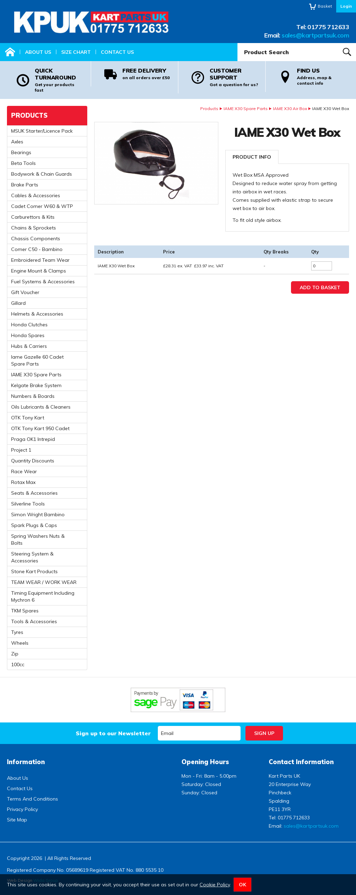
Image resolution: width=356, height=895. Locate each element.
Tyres (17, 632)
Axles (17, 142)
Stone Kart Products (34, 571)
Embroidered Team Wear (40, 260)
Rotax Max (23, 482)
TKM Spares (25, 611)
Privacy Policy (22, 809)
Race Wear (24, 471)
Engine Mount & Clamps (38, 271)
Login (346, 6)
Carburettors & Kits (33, 217)
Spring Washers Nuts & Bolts (38, 539)
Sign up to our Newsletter (113, 733)
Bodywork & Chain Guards (41, 174)
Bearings (21, 152)
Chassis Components (35, 238)
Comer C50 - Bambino (37, 249)
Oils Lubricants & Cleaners (41, 407)
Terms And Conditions (32, 799)
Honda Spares (27, 335)
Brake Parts (24, 185)
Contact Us (117, 52)
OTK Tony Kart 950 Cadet (40, 428)
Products (209, 108)
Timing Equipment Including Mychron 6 (42, 596)
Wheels (20, 643)
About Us (38, 52)
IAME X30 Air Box (290, 108)
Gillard (18, 303)
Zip (14, 654)
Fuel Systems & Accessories (43, 281)
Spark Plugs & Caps (34, 525)
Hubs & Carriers (29, 346)
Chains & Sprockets (33, 228)
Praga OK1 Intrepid (33, 439)
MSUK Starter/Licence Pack (42, 131)
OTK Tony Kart (27, 418)
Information (26, 762)
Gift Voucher (25, 292)
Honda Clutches (29, 324)
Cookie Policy (215, 884)
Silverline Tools (28, 504)
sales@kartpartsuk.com (315, 35)
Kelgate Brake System (36, 385)
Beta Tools (23, 163)
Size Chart (76, 52)
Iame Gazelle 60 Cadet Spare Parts (37, 360)
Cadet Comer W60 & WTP (42, 206)
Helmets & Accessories (37, 314)
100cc (17, 664)
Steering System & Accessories (32, 557)
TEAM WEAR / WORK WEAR (43, 582)
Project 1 (21, 450)
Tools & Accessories (34, 621)
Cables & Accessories (35, 195)
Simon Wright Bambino (38, 514)
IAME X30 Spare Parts (246, 108)
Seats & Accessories (34, 493)
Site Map (17, 820)
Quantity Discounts (32, 461)
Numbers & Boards (33, 396)
